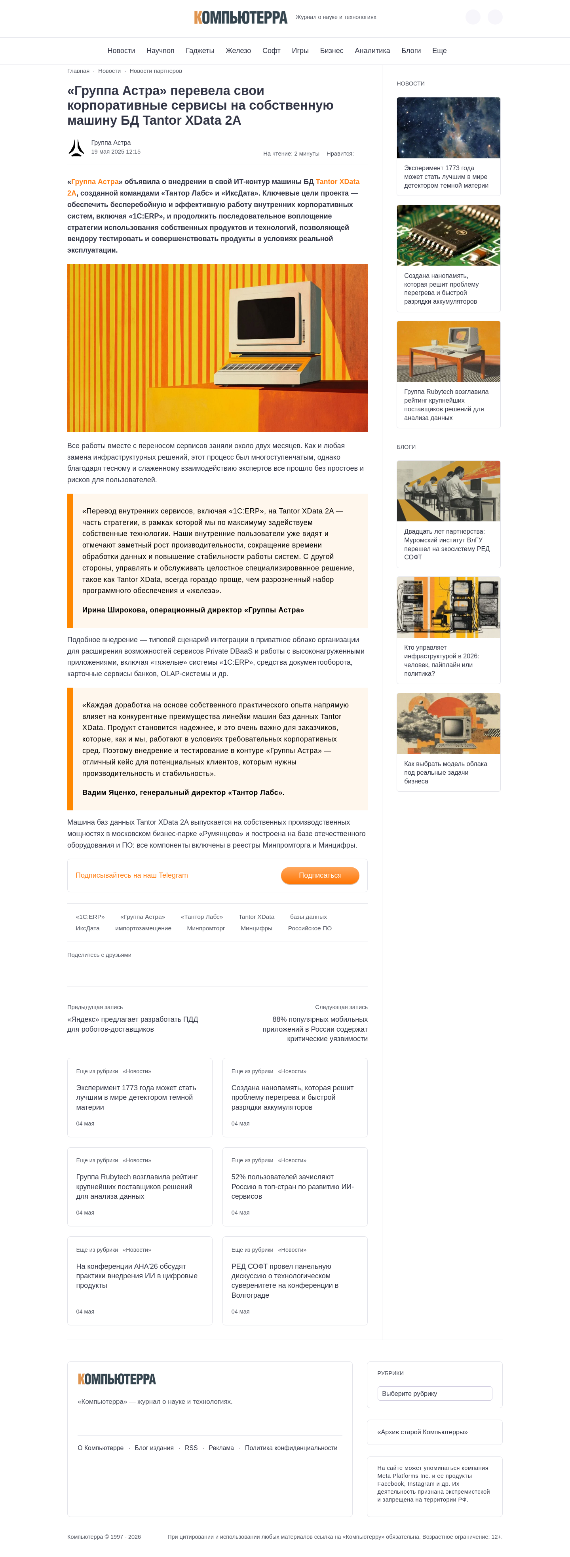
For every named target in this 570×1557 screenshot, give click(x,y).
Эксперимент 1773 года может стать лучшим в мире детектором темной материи (136, 1097)
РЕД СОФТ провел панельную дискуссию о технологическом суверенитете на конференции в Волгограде (285, 1280)
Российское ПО (310, 928)
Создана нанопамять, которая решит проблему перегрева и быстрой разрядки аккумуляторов (293, 1097)
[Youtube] (87, 17)
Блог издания (154, 1448)
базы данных (308, 916)
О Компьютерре (101, 1448)
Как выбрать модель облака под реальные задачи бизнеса (445, 772)
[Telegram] (102, 17)
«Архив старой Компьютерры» (423, 1431)
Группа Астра (111, 142)
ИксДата (88, 928)
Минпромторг (206, 928)
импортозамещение (143, 928)
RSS (191, 1448)
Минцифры (256, 928)
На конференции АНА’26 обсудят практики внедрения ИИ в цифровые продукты (137, 1276)
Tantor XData (256, 916)
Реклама (221, 1448)
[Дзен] (117, 17)
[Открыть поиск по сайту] (495, 17)
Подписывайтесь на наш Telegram (132, 875)
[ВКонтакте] (73, 17)
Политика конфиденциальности (291, 1448)
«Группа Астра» (142, 916)
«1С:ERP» (90, 916)
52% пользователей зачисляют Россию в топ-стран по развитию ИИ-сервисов (293, 1186)
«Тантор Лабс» (202, 916)
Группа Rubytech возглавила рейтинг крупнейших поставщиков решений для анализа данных (137, 1186)
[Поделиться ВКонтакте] (73, 970)
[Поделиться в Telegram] (88, 970)
